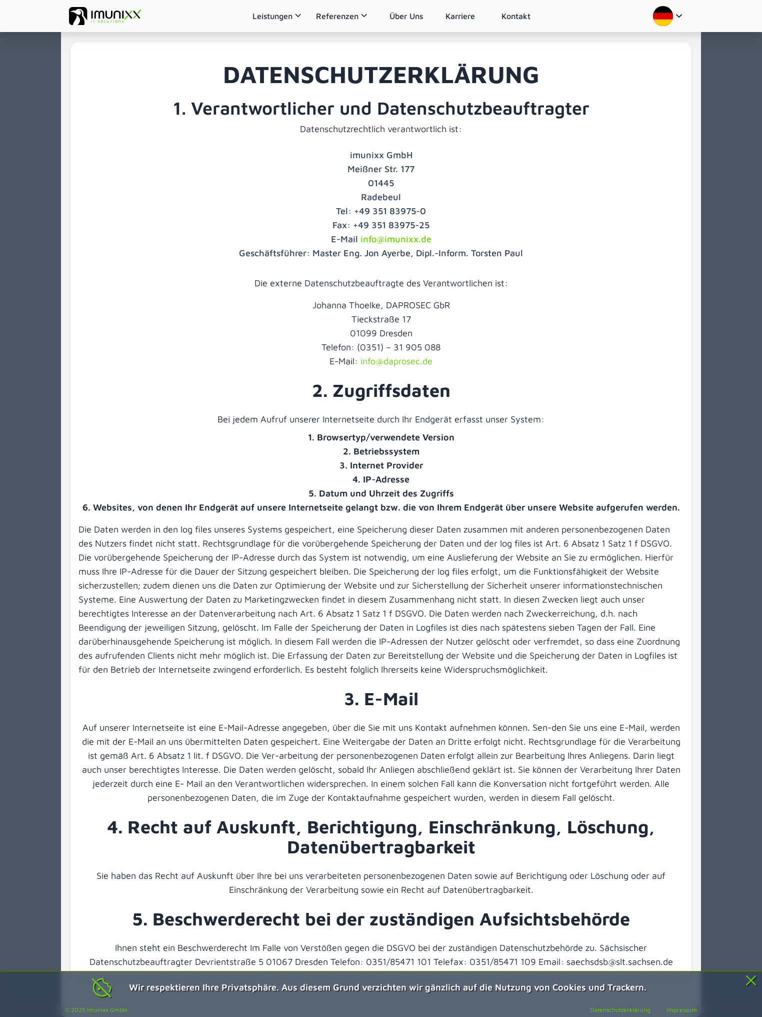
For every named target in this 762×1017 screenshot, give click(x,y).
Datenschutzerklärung (620, 1009)
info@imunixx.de (396, 239)
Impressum (681, 1009)
